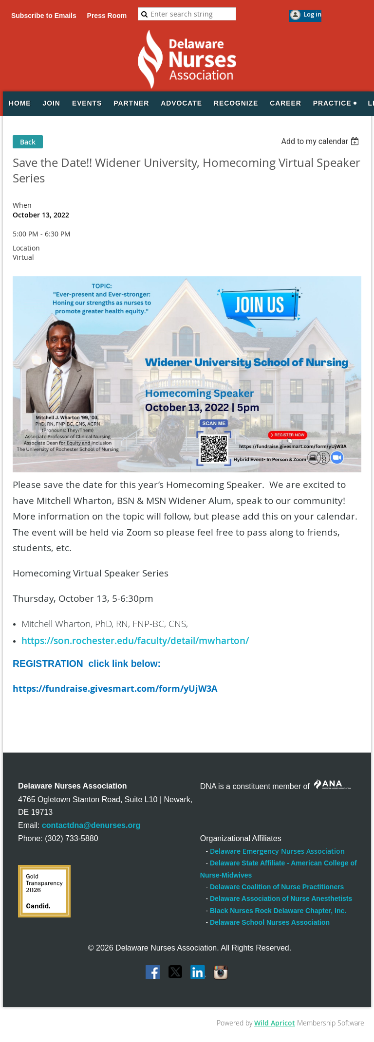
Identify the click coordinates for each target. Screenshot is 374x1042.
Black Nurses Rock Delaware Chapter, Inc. (278, 911)
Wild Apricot (274, 1022)
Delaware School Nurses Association (270, 922)
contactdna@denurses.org (91, 825)
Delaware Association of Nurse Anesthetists (281, 898)
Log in (312, 14)
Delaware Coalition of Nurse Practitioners (277, 887)
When (22, 205)
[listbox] (321, 141)
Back (28, 141)
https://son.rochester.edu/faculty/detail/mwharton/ (135, 640)
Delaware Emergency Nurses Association (277, 851)
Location (26, 247)
